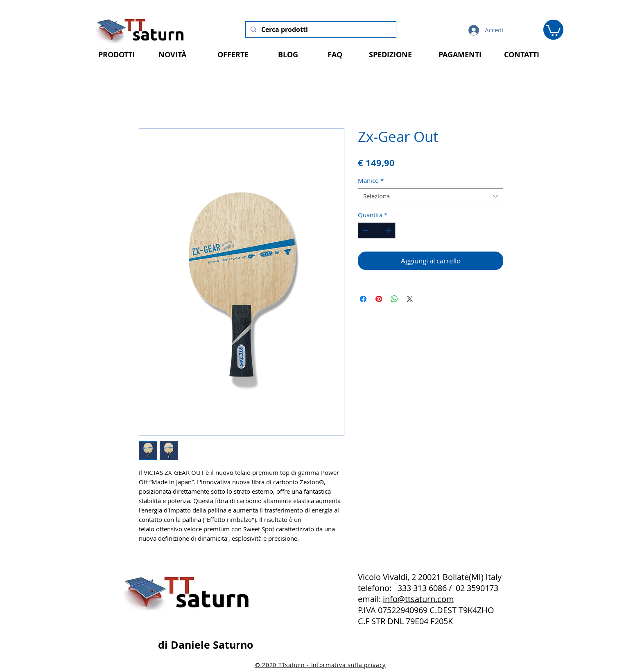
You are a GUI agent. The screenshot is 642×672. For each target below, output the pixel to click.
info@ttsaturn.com (418, 599)
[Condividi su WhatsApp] (394, 299)
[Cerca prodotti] (320, 29)
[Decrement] (364, 230)
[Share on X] (410, 299)
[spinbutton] (377, 230)
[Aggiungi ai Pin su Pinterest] (379, 299)
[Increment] (389, 230)
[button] (553, 30)
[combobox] (430, 196)
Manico (371, 180)
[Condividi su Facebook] (363, 299)
